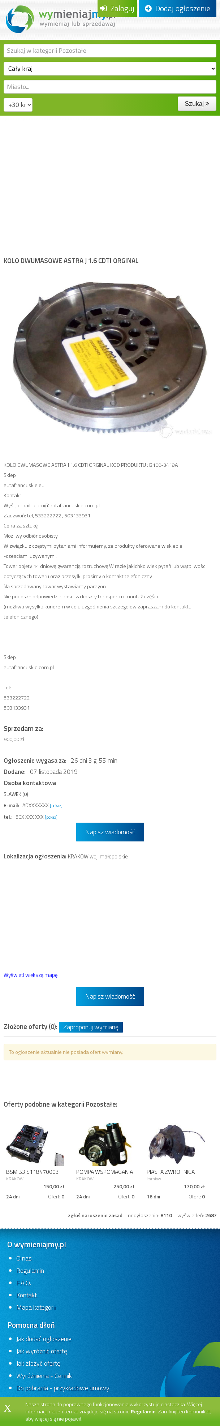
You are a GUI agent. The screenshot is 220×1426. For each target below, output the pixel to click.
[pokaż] (56, 805)
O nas (24, 1258)
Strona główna (24, 132)
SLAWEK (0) (16, 794)
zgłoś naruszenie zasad (95, 1215)
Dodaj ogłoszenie (177, 8)
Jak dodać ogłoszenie (44, 1339)
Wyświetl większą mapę (30, 975)
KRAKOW (14, 1179)
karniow (154, 1179)
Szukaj (197, 103)
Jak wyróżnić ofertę (41, 1351)
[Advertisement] (110, 191)
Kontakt (26, 1295)
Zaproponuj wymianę (90, 1027)
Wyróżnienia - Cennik (44, 1375)
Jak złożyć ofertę (38, 1363)
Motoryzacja (66, 132)
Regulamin (30, 1270)
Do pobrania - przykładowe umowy (62, 1388)
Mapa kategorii (36, 1307)
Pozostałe (102, 132)
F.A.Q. (23, 1283)
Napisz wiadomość (110, 832)
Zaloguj (117, 8)
